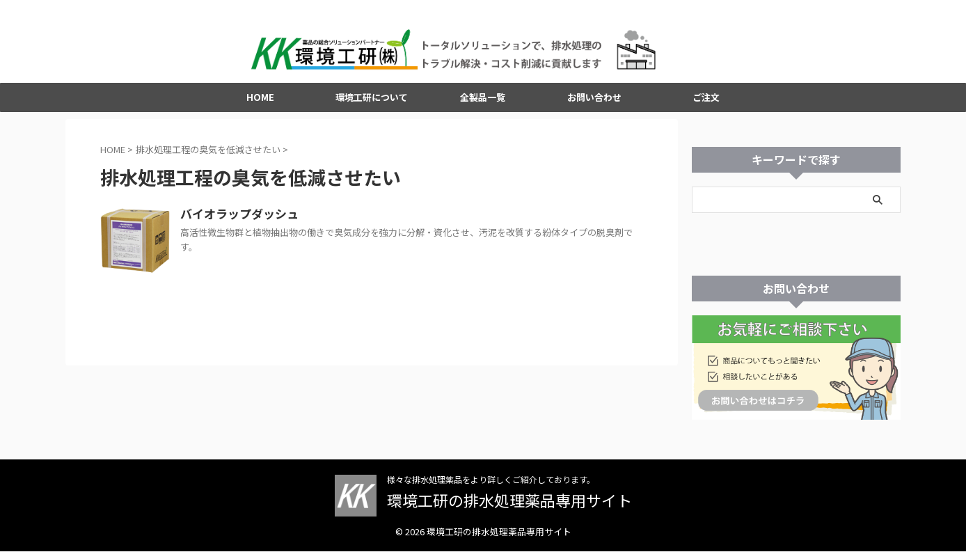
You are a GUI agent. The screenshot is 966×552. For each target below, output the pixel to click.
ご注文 (706, 102)
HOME (260, 102)
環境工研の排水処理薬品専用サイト (509, 500)
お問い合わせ (594, 102)
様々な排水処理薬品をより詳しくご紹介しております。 (491, 480)
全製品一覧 (482, 102)
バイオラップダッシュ (236, 220)
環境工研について (371, 102)
